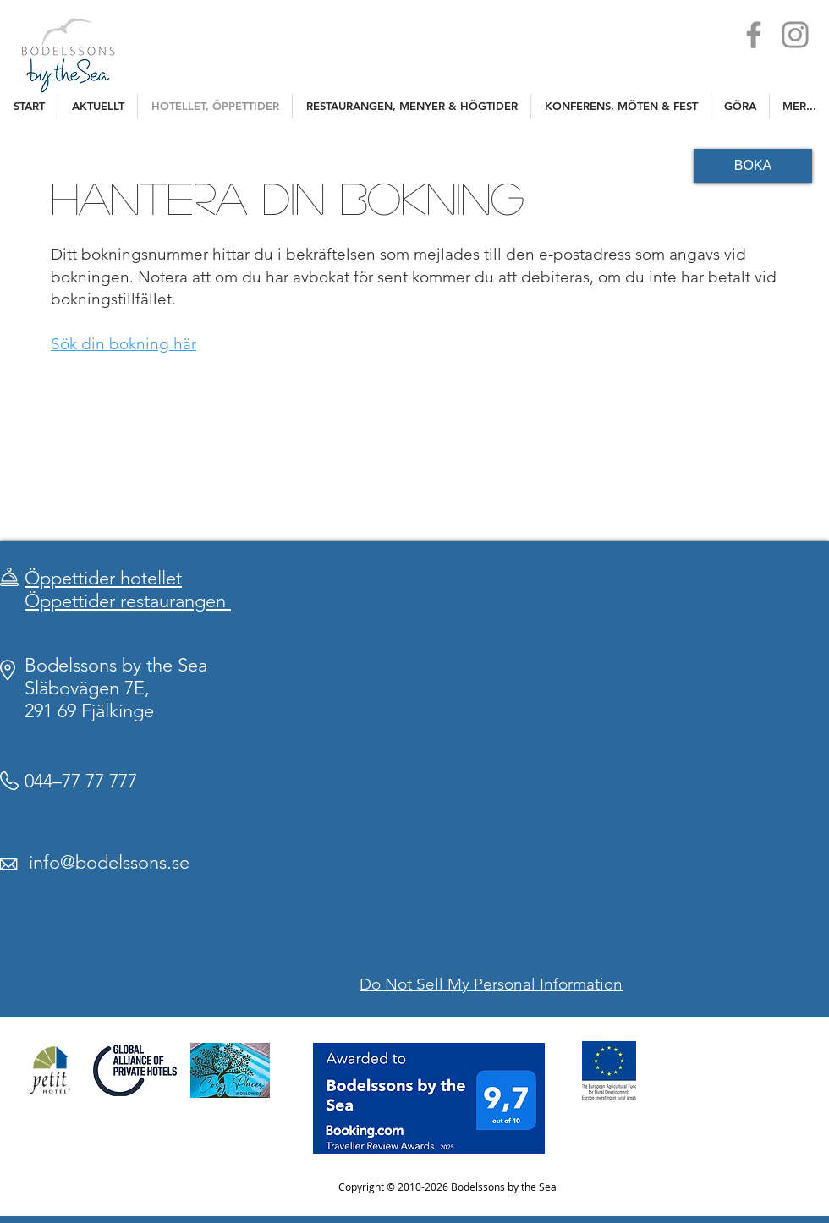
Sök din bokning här (123, 344)
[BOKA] (753, 166)
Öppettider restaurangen (128, 601)
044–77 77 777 (81, 781)
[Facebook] (753, 34)
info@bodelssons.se (109, 862)
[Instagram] (795, 34)
